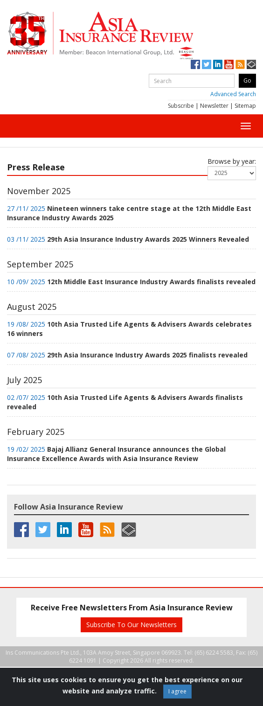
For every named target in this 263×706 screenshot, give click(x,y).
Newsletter (214, 106)
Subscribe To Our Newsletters (131, 624)
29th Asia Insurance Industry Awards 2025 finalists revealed (147, 354)
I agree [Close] (177, 691)
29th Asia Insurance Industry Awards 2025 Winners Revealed (148, 239)
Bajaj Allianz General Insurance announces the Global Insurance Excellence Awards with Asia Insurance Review (116, 454)
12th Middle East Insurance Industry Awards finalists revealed (151, 281)
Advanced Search (233, 94)
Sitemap (245, 106)
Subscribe (181, 106)
